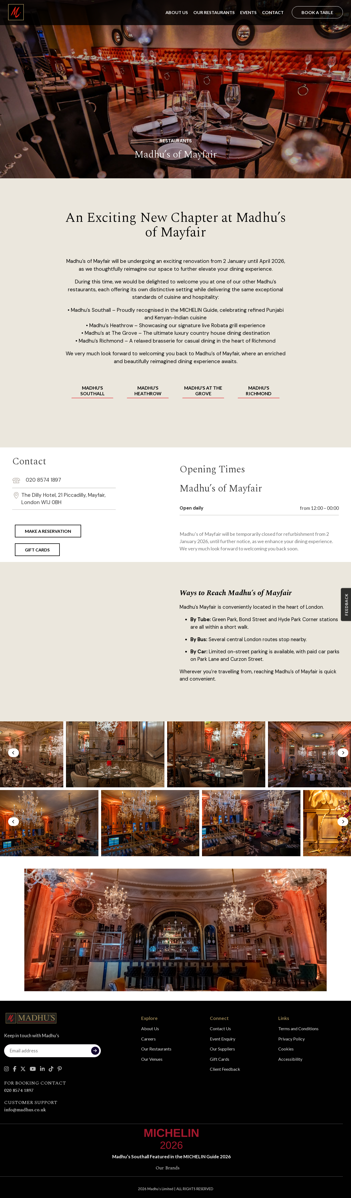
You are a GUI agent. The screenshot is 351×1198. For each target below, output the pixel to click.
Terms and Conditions (298, 1028)
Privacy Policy (291, 1038)
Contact (273, 12)
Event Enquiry (222, 1038)
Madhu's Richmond (258, 390)
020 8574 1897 (36, 446)
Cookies (286, 1048)
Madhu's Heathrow (147, 390)
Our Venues (152, 1059)
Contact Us (220, 1028)
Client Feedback (225, 1069)
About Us (176, 12)
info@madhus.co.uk (25, 1109)
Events (248, 12)
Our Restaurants (214, 12)
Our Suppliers (222, 1048)
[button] (13, 752)
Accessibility (290, 1059)
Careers (148, 1038)
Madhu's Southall (92, 390)
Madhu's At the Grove (203, 390)
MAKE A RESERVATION (48, 531)
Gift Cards (219, 1059)
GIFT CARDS (37, 549)
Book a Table (317, 12)
